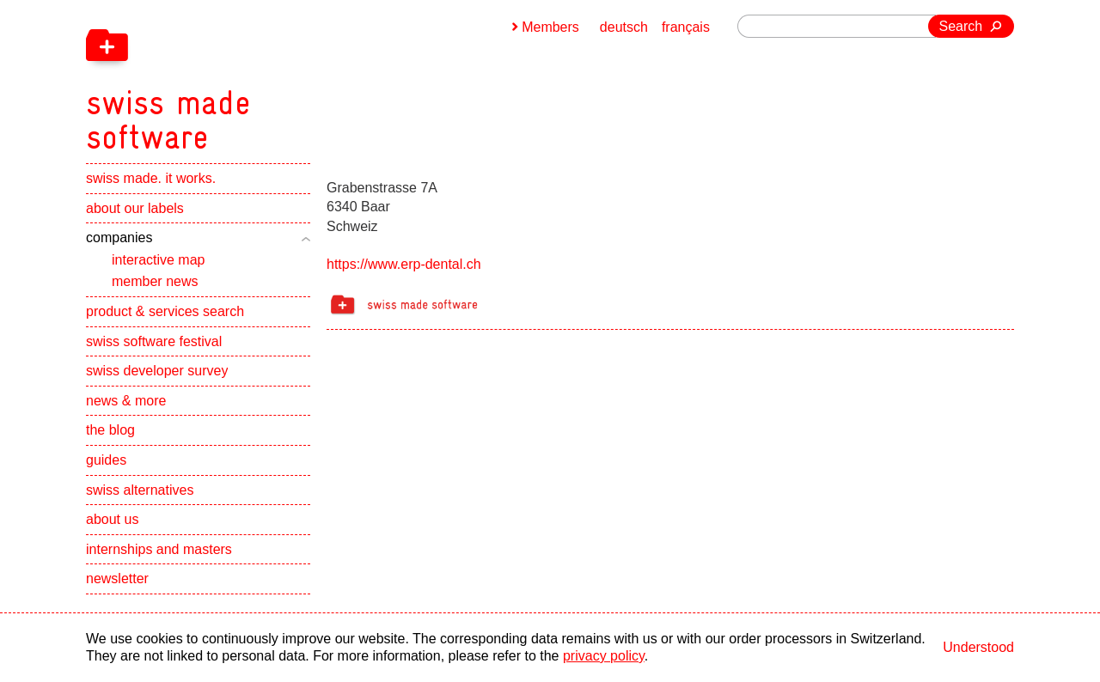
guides (106, 460)
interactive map (158, 260)
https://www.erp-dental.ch (404, 264)
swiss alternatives (139, 490)
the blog (110, 430)
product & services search (165, 311)
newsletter (117, 578)
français (686, 27)
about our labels (135, 208)
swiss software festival (154, 341)
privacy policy (604, 656)
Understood (978, 647)
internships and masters (159, 549)
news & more (126, 400)
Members (550, 27)
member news (155, 281)
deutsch (624, 27)
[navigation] (258, 77)
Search (961, 26)
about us (112, 519)
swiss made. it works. (151, 178)
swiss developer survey (157, 370)
